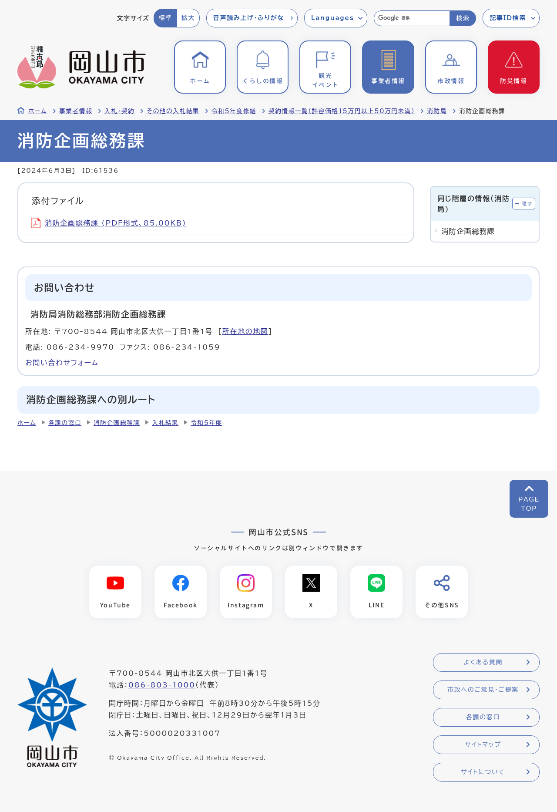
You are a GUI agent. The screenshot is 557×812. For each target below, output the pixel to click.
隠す (527, 203)
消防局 (437, 111)
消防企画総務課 (117, 423)
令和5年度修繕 (233, 111)
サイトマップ (483, 744)
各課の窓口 (64, 423)
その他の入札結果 (173, 111)
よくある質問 (483, 662)
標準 (165, 18)
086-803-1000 (161, 684)
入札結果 (165, 423)
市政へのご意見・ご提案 (483, 690)
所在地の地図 (245, 331)
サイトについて (483, 772)
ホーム (37, 111)
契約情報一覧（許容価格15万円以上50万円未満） (341, 111)
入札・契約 (119, 111)
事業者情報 (75, 111)
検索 (463, 18)
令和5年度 (206, 423)
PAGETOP (529, 504)
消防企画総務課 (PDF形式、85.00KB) (108, 222)
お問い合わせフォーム (62, 362)
